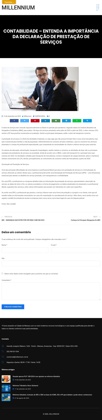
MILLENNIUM (18, 7)
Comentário (6, 280)
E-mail (54, 245)
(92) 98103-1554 (13, 352)
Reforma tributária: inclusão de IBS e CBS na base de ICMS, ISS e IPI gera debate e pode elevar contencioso (52, 395)
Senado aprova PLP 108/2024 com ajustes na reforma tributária (36, 376)
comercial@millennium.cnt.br (17, 357)
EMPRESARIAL (40, 116)
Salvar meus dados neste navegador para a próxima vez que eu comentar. (31, 274)
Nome (4, 245)
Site (3, 258)
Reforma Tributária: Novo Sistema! (25, 386)
